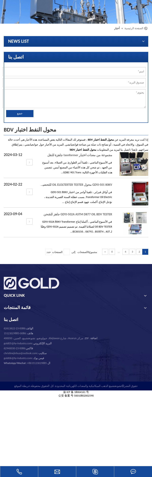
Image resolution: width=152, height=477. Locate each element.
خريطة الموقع (22, 386)
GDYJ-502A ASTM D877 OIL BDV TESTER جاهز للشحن (78, 214)
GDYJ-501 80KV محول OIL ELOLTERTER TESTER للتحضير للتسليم (71, 185)
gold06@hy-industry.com (24, 358)
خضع (20, 113)
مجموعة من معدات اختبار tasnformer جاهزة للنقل (79, 155)
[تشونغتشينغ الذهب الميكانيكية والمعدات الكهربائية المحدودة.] (76, 12)
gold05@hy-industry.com (18, 343)
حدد (49, 252)
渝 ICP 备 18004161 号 (76, 392)
